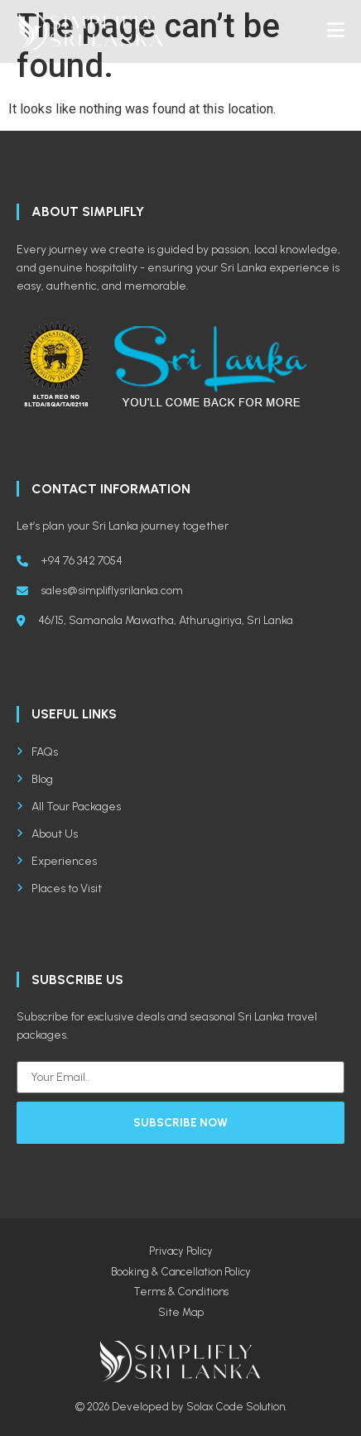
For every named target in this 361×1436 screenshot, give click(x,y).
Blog (35, 779)
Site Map (181, 1312)
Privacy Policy (181, 1251)
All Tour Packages (69, 807)
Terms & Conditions (181, 1291)
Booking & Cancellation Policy (181, 1272)
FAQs (37, 752)
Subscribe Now (180, 1123)
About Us (47, 834)
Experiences (57, 861)
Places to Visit (59, 888)
